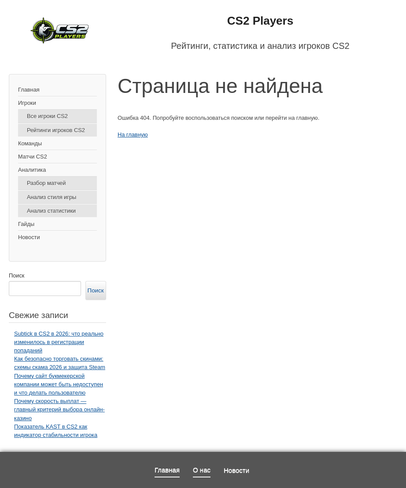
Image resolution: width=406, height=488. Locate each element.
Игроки (27, 103)
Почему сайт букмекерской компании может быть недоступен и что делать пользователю (58, 384)
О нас (201, 469)
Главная (29, 89)
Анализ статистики (51, 210)
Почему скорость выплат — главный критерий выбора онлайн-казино (59, 409)
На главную (133, 134)
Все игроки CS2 (47, 116)
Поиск (16, 275)
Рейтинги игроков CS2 (56, 130)
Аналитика (32, 169)
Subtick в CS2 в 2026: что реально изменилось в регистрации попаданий (58, 342)
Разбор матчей (46, 183)
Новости (29, 237)
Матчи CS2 (32, 156)
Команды (30, 143)
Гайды (26, 224)
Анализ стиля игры (51, 197)
